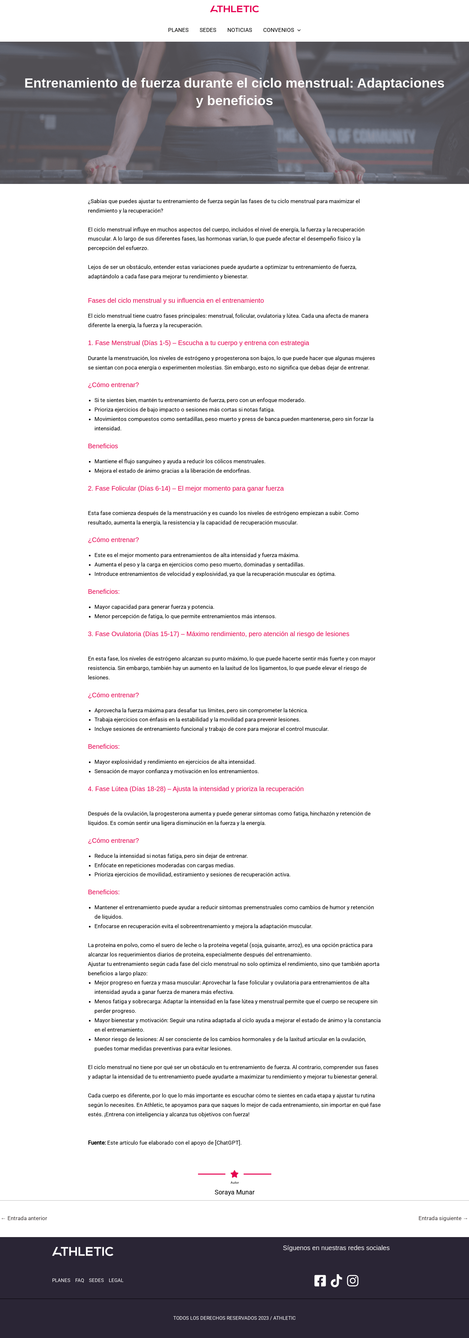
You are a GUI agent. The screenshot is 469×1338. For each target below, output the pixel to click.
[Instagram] (352, 1280)
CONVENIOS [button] (282, 30)
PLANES (178, 30)
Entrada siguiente (443, 1218)
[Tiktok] (336, 1280)
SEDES (208, 30)
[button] (297, 30)
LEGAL (116, 1280)
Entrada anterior (24, 1218)
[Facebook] (320, 1280)
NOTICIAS (239, 30)
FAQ (79, 1280)
